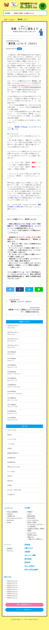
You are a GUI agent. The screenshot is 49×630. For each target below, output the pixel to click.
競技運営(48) (11, 465)
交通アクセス (29, 556)
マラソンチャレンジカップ (15, 527)
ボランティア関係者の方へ (24, 617)
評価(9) (9, 494)
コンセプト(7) (12, 446)
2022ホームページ (13, 599)
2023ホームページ (13, 601)
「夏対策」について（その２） (26, 301)
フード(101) (11, 479)
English (9, 531)
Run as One (10, 529)
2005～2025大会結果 (31, 578)
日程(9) (9, 455)
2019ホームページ (13, 593)
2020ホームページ (13, 595)
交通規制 (27, 560)
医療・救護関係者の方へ (24, 612)
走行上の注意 (31, 527)
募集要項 (10, 556)
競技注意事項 (31, 525)
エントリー (10, 558)
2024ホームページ (13, 603)
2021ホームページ (13, 597)
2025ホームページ (13, 605)
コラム (12, 19)
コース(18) (11, 451)
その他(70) (11, 503)
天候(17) (10, 484)
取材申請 (27, 570)
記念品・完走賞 (32, 531)
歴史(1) (9, 441)
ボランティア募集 (30, 563)
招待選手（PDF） (32, 543)
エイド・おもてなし (33, 529)
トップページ (8, 517)
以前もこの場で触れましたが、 (22, 85)
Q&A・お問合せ (30, 574)
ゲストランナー (32, 541)
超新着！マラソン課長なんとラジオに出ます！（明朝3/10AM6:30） (23, 310)
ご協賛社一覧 (11, 525)
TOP (5, 19)
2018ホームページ (13, 591)
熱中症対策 (28, 567)
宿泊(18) (10, 489)
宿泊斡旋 (27, 552)
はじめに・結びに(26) (14, 499)
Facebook (10, 523)
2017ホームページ (13, 589)
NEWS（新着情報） (13, 521)
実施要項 (30, 521)
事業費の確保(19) (13, 460)
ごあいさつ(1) (12, 436)
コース (29, 523)
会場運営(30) (11, 470)
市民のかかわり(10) (14, 475)
